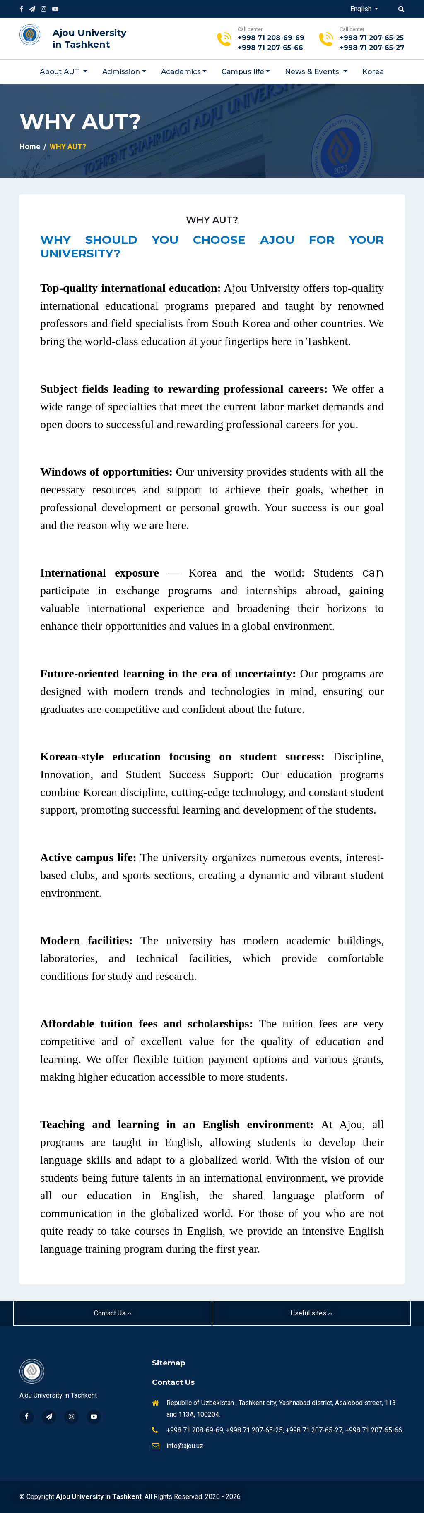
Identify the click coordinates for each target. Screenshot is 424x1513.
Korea (373, 71)
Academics (181, 71)
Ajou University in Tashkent (89, 38)
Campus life (243, 71)
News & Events (313, 71)
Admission (121, 71)
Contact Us (112, 1313)
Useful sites (311, 1313)
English (361, 9)
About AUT (61, 71)
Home (29, 146)
